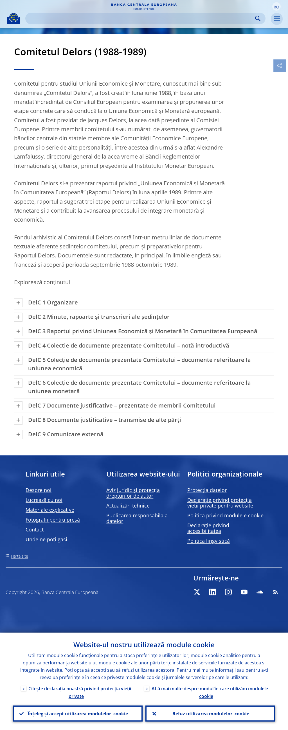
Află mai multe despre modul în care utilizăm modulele (210, 692)
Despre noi (38, 490)
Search (257, 18)
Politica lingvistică (208, 540)
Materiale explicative (50, 509)
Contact (35, 529)
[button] (276, 6)
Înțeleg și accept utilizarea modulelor (78, 713)
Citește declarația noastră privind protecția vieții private (79, 692)
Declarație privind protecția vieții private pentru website (220, 503)
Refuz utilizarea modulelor (210, 713)
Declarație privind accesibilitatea (208, 528)
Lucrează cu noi (44, 500)
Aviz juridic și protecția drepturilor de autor (133, 493)
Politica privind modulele (225, 515)
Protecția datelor (207, 490)
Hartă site (19, 556)
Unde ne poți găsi (46, 539)
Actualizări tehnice (128, 505)
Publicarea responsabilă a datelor (137, 518)
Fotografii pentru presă (53, 519)
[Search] (141, 18)
